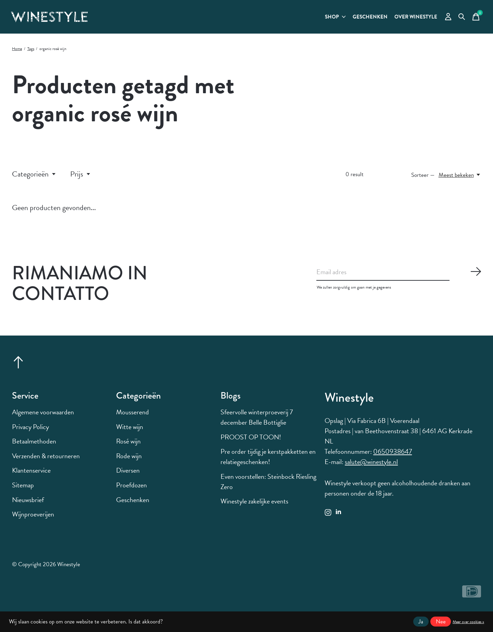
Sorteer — (423, 179)
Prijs (80, 178)
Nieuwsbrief (28, 504)
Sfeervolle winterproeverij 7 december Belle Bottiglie (256, 422)
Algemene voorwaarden (43, 417)
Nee (441, 621)
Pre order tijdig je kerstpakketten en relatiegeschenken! (268, 461)
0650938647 (392, 456)
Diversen (128, 475)
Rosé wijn (128, 446)
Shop (311, 19)
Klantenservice (31, 475)
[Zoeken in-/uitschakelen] (459, 19)
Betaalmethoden (34, 446)
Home (17, 53)
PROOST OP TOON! (250, 441)
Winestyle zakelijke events (254, 506)
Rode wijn (129, 460)
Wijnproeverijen (33, 519)
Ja (420, 621)
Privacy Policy (30, 431)
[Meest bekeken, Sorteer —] (460, 179)
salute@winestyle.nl (371, 466)
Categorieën (34, 178)
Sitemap (23, 490)
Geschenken (352, 19)
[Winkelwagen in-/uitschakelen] (474, 19)
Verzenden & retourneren (46, 460)
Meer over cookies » (468, 622)
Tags (30, 53)
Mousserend (132, 417)
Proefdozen (131, 490)
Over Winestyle (406, 19)
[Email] (399, 278)
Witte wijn (129, 431)
